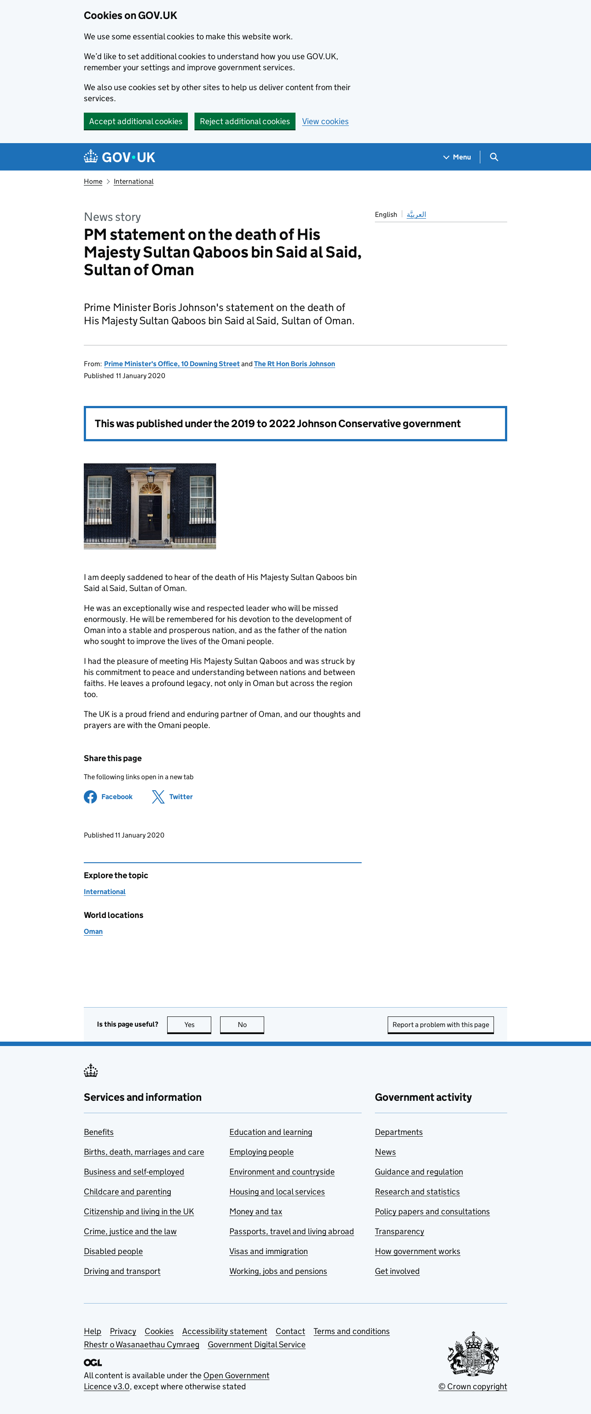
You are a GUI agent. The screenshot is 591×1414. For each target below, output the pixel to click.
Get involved (397, 1271)
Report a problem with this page (441, 1024)
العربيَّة (416, 214)
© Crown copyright (472, 1386)
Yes (198, 1024)
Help (92, 1331)
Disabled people (113, 1251)
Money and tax (255, 1211)
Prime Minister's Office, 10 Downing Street (172, 364)
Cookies (159, 1331)
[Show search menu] (493, 157)
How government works (417, 1251)
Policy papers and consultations (432, 1211)
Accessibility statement (224, 1331)
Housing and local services (277, 1192)
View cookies (325, 121)
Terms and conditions (352, 1331)
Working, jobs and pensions (278, 1271)
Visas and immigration (268, 1251)
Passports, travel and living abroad (291, 1231)
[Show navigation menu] (457, 157)
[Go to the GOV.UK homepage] (119, 157)
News (385, 1152)
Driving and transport (122, 1271)
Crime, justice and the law (130, 1231)
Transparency (399, 1231)
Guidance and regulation (419, 1172)
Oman (93, 931)
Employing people (261, 1152)
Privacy (123, 1331)
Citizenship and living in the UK (139, 1211)
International (133, 181)
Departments (399, 1132)
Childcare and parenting (127, 1192)
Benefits (99, 1132)
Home (93, 181)
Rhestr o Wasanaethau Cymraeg (141, 1344)
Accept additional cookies (136, 121)
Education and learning (270, 1132)
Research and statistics (417, 1192)
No (251, 1024)
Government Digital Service (257, 1344)
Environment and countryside (282, 1172)
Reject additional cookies (245, 121)
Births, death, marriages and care (144, 1152)
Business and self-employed (134, 1172)
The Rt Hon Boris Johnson (294, 364)
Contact (290, 1331)
